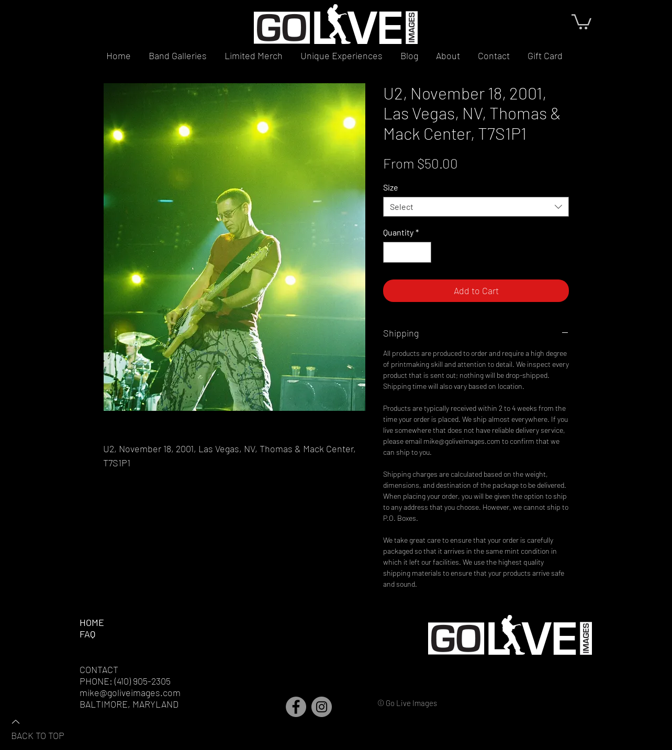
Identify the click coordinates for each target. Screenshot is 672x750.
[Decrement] (392, 252)
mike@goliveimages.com (130, 692)
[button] (581, 21)
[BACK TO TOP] (47, 728)
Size (390, 187)
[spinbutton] (407, 252)
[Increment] (422, 252)
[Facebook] (296, 707)
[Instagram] (321, 707)
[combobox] (476, 207)
